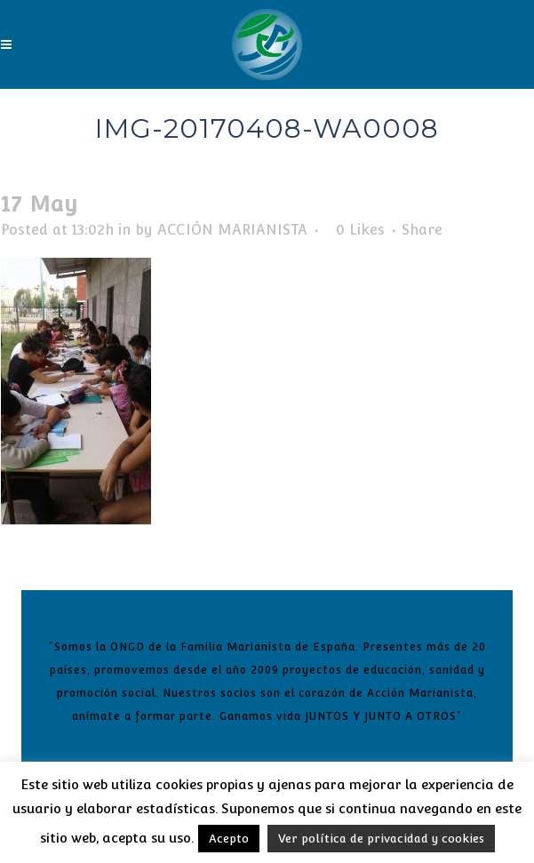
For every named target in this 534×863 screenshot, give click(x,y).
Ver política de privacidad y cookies (381, 838)
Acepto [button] (229, 838)
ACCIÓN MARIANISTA (232, 229)
